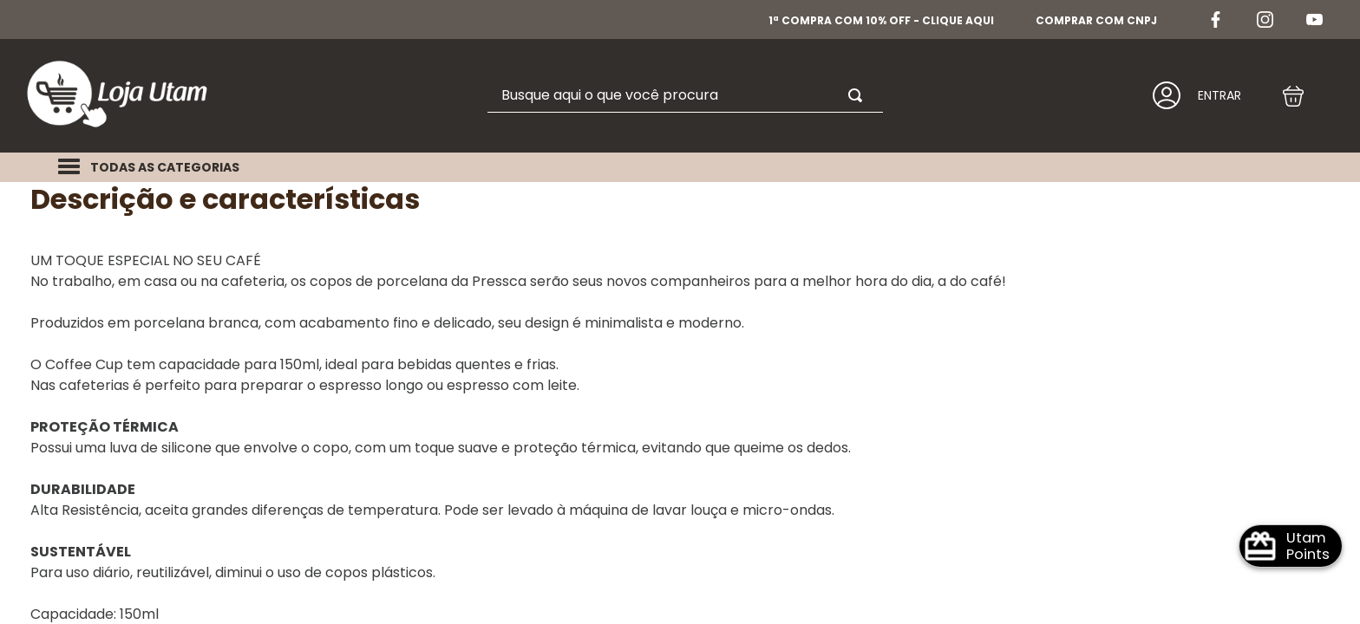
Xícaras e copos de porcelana (425, 164)
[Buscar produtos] (785, 72)
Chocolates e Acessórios (198, 164)
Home (54, 164)
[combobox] (612, 72)
